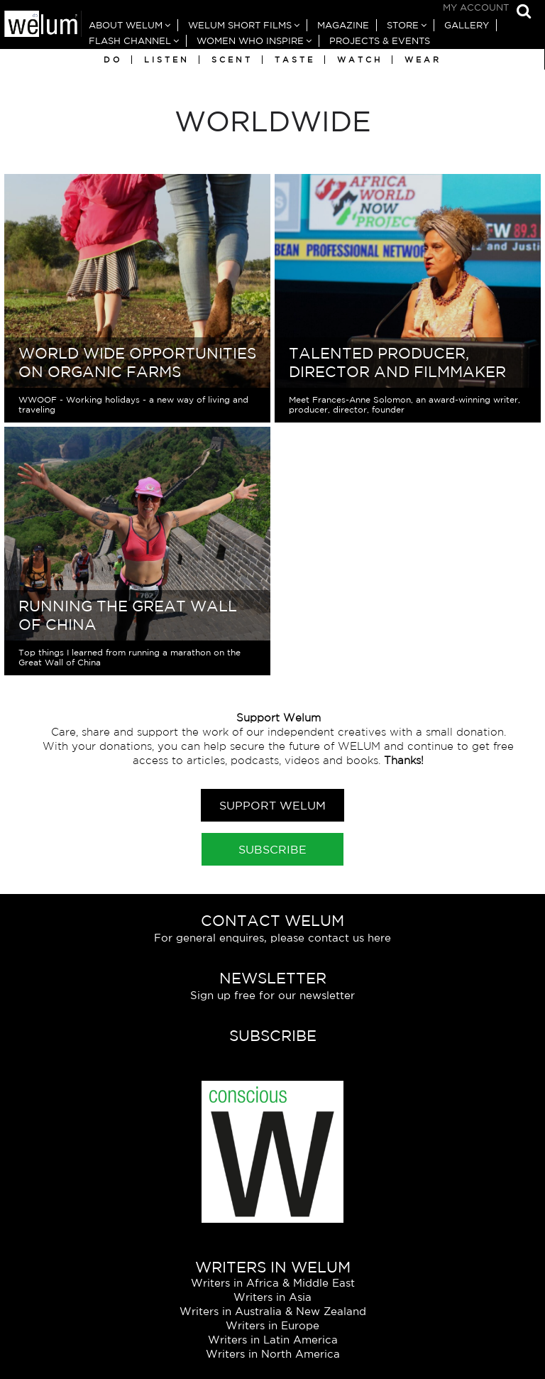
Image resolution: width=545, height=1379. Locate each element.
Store (403, 25)
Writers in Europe (272, 1325)
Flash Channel (130, 41)
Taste (295, 59)
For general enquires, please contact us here (272, 938)
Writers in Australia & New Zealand (273, 1311)
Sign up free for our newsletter (272, 995)
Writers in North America (273, 1354)
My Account (476, 7)
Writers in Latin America (273, 1340)
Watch (359, 59)
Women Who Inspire (250, 41)
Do (113, 59)
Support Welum (272, 805)
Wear (422, 59)
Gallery (466, 25)
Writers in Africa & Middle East (273, 1283)
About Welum (126, 25)
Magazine (343, 25)
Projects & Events (379, 41)
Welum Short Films (240, 25)
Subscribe (272, 849)
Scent (232, 59)
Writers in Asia (272, 1297)
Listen (166, 59)
